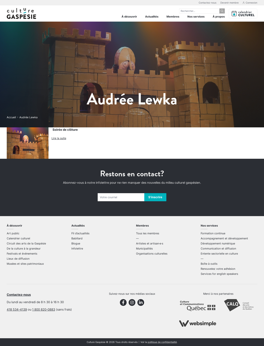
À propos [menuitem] (219, 16)
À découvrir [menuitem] (129, 16)
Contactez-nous (207, 2)
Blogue (75, 243)
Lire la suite (59, 138)
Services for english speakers (219, 273)
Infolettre (77, 248)
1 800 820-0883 (43, 309)
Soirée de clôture (65, 129)
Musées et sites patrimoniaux (25, 263)
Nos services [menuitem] (196, 16)
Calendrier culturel (18, 238)
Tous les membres (147, 233)
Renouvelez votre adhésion (218, 268)
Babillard (76, 238)
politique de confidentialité (162, 342)
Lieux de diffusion (18, 258)
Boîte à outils (209, 263)
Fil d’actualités (80, 233)
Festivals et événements (22, 253)
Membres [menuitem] (173, 16)
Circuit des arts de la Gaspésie (26, 243)
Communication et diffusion (218, 248)
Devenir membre (229, 2)
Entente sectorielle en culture (219, 253)
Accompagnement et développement (224, 238)
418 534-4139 (17, 309)
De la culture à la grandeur (24, 248)
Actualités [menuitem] (151, 16)
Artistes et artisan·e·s (149, 243)
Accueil (11, 117)
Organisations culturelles (151, 253)
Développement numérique (218, 243)
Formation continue (213, 233)
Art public (13, 233)
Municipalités (144, 248)
